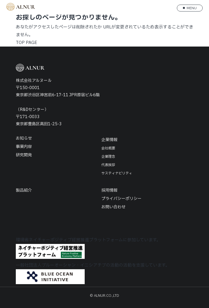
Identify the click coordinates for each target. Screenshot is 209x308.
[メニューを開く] (190, 8)
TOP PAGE (26, 42)
